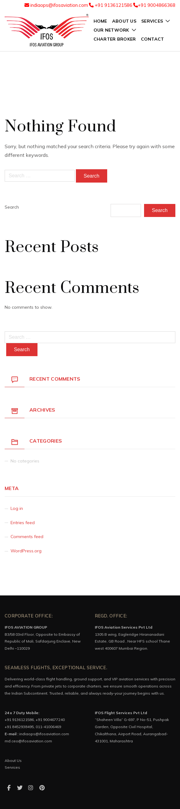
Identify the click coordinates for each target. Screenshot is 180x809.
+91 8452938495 (19, 726)
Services (12, 767)
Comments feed (27, 536)
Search (12, 207)
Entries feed (23, 522)
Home (100, 21)
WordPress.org (26, 551)
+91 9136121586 (110, 5)
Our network (111, 30)
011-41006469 (48, 726)
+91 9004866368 (154, 5)
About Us (13, 760)
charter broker (115, 39)
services (152, 21)
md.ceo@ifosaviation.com (28, 741)
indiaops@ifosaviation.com (56, 5)
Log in (17, 508)
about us (124, 21)
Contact (152, 39)
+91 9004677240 (50, 719)
